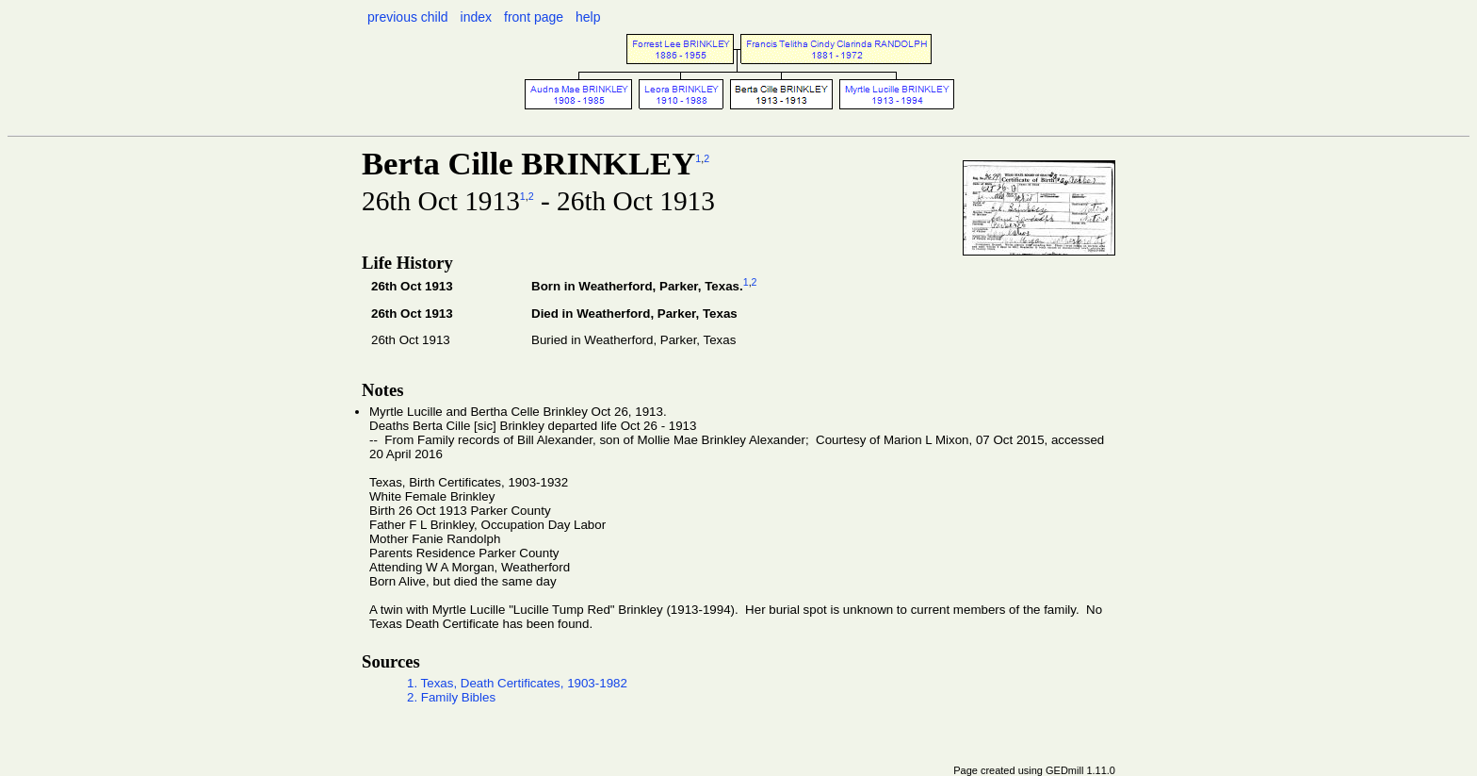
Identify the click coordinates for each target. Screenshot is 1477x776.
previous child (407, 17)
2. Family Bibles (451, 697)
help (588, 17)
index (476, 17)
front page (533, 17)
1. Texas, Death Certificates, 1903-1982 (517, 683)
